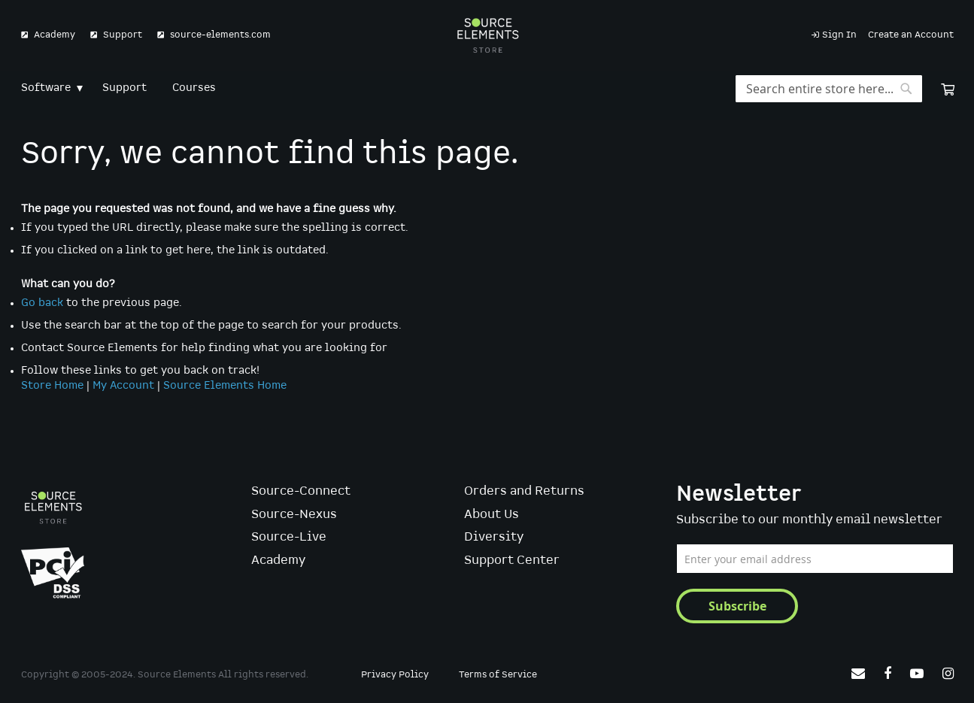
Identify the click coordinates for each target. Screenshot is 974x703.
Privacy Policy (395, 675)
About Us (491, 514)
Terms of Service (498, 675)
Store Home (52, 385)
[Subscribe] (737, 606)
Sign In (839, 35)
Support (122, 35)
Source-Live (288, 537)
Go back (42, 303)
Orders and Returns (524, 491)
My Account (123, 385)
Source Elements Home (225, 385)
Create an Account (911, 35)
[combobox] (829, 88)
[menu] (487, 88)
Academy (54, 35)
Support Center (512, 560)
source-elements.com (220, 35)
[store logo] (487, 35)
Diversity (493, 537)
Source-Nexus (294, 514)
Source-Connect (300, 491)
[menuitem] (49, 88)
